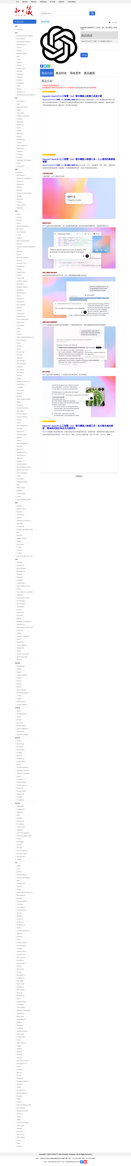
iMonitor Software (22, 53)
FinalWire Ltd (20, 758)
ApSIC (18, 880)
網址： (46, 1161)
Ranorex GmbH (21, 791)
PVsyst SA (20, 788)
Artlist (18, 104)
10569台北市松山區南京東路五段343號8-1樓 (53, 1158)
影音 (16, 98)
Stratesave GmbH (22, 853)
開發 (16, 211)
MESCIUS (20, 393)
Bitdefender (20, 806)
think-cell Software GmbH (24, 1105)
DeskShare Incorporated (24, 178)
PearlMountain (21, 139)
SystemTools (20, 731)
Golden (19, 343)
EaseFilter (19, 818)
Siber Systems (21, 701)
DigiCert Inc (20, 812)
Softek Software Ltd (22, 443)
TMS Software (21, 1108)
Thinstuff (19, 547)
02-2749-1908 (90, 1158)
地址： (38, 1158)
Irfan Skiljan (20, 981)
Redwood (19, 190)
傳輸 (16, 169)
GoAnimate (20, 122)
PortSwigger (20, 842)
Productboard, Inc (22, 1063)
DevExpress (20, 290)
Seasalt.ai (19, 1096)
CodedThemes (21, 272)
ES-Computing (21, 305)
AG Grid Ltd (20, 229)
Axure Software (21, 232)
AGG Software (21, 39)
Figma (18, 331)
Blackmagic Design (22, 107)
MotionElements (21, 1019)
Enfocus (19, 589)
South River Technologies (24, 193)
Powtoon (19, 136)
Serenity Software (22, 464)
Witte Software (21, 1137)
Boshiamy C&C (21, 571)
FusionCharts (20, 322)
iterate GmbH (20, 984)
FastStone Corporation (23, 116)
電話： (70, 1158)
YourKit (19, 496)
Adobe (18, 866)
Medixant (19, 396)
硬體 (16, 26)
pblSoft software (21, 726)
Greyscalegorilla (21, 945)
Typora (19, 476)
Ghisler (19, 717)
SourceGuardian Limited (24, 467)
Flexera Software (21, 340)
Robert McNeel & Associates (25, 627)
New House (20, 133)
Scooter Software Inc (23, 728)
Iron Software (20, 372)
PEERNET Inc (21, 624)
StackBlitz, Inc (21, 461)
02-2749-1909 (77, 1158)
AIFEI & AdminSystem (23, 241)
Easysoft (19, 307)
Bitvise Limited (21, 509)
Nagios (19, 59)
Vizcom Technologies (23, 1122)
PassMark (19, 29)
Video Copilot (20, 1125)
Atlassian (19, 244)
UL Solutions (20, 800)
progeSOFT (20, 615)
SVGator (19, 142)
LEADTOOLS (20, 384)
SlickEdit (19, 437)
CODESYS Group (22, 281)
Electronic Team (21, 316)
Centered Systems (22, 675)
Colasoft (19, 275)
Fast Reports (20, 325)
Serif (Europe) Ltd (22, 1093)
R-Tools (19, 696)
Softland (19, 633)
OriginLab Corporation (23, 773)
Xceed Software (21, 493)
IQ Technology (21, 601)
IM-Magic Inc (20, 987)
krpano (19, 998)
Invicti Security (21, 827)
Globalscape (20, 184)
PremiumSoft (20, 526)
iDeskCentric (20, 969)
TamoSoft (19, 80)
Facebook (81, 1162)
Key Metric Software (22, 767)
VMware (19, 1117)
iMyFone (19, 966)
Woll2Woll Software (22, 482)
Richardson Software (23, 1081)
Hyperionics (20, 125)
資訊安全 (17, 803)
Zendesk (19, 1146)
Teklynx (19, 1099)
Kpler (18, 56)
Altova (18, 214)
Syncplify (19, 196)
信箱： (64, 1161)
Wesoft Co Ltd (21, 92)
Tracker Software (21, 645)
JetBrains (19, 375)
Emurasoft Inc (21, 302)
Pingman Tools (21, 68)
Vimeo (18, 163)
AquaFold (19, 238)
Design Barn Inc (21, 925)
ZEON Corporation (22, 657)
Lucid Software (21, 1007)
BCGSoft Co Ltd (21, 263)
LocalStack (20, 387)
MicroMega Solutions (23, 770)
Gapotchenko (20, 821)
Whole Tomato (21, 488)
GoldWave (20, 119)
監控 (16, 32)
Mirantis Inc (20, 405)
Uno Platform (20, 479)
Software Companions (23, 636)
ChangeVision (21, 266)
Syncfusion (20, 458)
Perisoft (19, 776)
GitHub (19, 349)
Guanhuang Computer (23, 598)
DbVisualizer (20, 284)
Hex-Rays (19, 355)
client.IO (19, 913)
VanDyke (19, 553)
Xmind (18, 1140)
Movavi (19, 128)
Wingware (19, 490)
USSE (18, 86)
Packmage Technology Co (24, 621)
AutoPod (19, 872)
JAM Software (21, 990)
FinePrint (19, 937)
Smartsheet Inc (21, 1090)
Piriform (19, 839)
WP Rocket (20, 1131)
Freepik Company (22, 942)
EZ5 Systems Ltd (22, 44)
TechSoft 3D (20, 648)
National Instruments (22, 408)
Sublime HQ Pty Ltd (22, 470)
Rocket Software (21, 538)
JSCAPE (19, 187)
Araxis (18, 711)
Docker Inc (20, 919)
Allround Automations (23, 226)
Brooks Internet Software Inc (25, 892)
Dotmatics (19, 916)
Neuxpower (20, 1025)
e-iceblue (19, 310)
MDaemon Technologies (23, 1010)
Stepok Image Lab (22, 145)
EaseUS (19, 678)
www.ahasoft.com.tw (54, 1161)
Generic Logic (21, 352)
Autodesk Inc (20, 565)
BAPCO (19, 741)
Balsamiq (19, 898)
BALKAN (19, 260)
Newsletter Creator (22, 1031)
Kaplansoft (20, 830)
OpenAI (19, 1046)
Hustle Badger (21, 963)
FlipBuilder (20, 595)
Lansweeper (20, 1004)
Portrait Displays (21, 782)
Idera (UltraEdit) (21, 364)
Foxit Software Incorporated (25, 592)
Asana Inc (19, 886)
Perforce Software (22, 414)
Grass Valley (20, 113)
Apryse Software (21, 568)
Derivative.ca (20, 299)
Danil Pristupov (21, 293)
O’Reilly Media (21, 1037)
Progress (19, 62)
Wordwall (19, 1128)
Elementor (20, 934)
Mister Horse (20, 1016)
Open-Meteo (20, 411)
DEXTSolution (21, 175)
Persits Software (21, 205)
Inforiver (19, 972)
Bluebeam (19, 574)
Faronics (19, 47)
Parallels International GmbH (25, 529)
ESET (18, 815)
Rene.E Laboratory (22, 850)
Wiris (18, 485)
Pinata (18, 423)
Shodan (19, 1087)
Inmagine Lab (21, 978)
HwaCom (19, 50)
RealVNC (19, 535)
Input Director (20, 515)
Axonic (19, 869)
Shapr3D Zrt (20, 642)
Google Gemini (21, 954)
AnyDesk (19, 506)
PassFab (19, 845)
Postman (19, 420)
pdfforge (19, 618)
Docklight (19, 753)
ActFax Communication (23, 877)
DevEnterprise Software (23, 42)
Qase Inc (19, 1072)
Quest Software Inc (22, 426)
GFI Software (20, 824)
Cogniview (20, 580)
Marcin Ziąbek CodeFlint (24, 399)
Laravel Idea (20, 390)
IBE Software (20, 369)
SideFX (19, 639)
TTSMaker (20, 154)
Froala (18, 328)
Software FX (20, 431)
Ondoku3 (19, 1049)
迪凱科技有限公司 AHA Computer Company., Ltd (23, 11)
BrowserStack (21, 750)
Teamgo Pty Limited (22, 1111)
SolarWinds (20, 74)
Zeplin (18, 1143)
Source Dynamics (22, 434)
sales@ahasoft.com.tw (83, 88)
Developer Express (22, 287)
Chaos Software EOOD (23, 586)
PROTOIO (20, 1055)
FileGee (19, 687)
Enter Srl (19, 681)
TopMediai (20, 157)
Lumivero (19, 609)
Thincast (19, 550)
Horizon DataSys (21, 690)
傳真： (84, 1158)
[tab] (47, 73)
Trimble (19, 651)
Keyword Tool (20, 996)
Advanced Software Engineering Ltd (26, 247)
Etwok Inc (19, 756)
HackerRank (20, 960)
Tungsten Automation (23, 654)
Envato (19, 928)
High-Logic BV (21, 957)
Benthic (19, 254)
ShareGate (20, 199)
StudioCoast (20, 148)
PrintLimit (19, 1052)
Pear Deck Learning (22, 1060)
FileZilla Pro (20, 181)
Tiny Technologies (22, 473)
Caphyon (19, 269)
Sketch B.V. (20, 449)
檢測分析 (17, 738)
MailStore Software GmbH (24, 836)
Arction (19, 223)
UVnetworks (20, 83)
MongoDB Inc (21, 1013)
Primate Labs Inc (21, 785)
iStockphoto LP (21, 975)
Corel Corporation (22, 901)
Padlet (18, 1066)
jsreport (19, 378)
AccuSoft (19, 220)
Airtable (19, 889)
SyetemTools (20, 794)
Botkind (19, 672)
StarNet (19, 541)
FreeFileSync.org (22, 714)
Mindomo (19, 1022)
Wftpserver (20, 208)
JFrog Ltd (19, 993)
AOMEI (19, 669)
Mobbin (19, 402)
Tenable (19, 859)
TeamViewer (20, 544)
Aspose (19, 217)
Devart (18, 296)
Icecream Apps (21, 604)
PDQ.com (19, 1058)
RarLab (19, 1075)
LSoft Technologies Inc (23, 833)
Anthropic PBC (21, 883)
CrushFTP (20, 172)
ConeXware (20, 904)
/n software (20, 1028)
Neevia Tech (20, 612)
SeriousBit (20, 77)
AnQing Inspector (22, 875)
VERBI (19, 1120)
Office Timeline (21, 1043)
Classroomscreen (22, 910)
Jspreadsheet (20, 607)
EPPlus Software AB (22, 319)
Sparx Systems (21, 455)
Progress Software (22, 417)
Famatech (19, 512)
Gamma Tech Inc (21, 951)
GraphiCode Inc (21, 761)
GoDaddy (19, 948)
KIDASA (19, 720)
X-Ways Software (22, 704)
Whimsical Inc (21, 1134)
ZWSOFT (19, 660)
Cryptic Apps (20, 278)
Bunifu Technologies (22, 257)
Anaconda (19, 251)
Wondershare (20, 166)
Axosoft (19, 235)
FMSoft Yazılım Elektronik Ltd (25, 337)
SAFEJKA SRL (21, 856)
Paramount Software (22, 693)
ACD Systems (21, 101)
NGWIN (19, 131)
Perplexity (19, 1069)
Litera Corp (20, 723)
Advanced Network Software (25, 36)
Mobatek (19, 518)
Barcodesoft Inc (21, 895)
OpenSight (20, 523)
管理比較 (17, 708)
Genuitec (19, 346)
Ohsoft (18, 1040)
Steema (19, 440)
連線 (16, 503)
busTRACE (20, 747)
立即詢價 (84, 55)
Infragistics (20, 367)
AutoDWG (19, 562)
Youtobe (85, 1162)
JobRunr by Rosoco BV (23, 381)
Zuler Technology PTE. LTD (24, 556)
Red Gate (19, 71)
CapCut (19, 110)
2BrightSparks (21, 666)
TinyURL (19, 1102)
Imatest (19, 764)
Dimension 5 (20, 922)
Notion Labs (20, 1034)
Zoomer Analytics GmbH (24, 499)
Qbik (18, 532)
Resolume (19, 1084)
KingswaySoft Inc (22, 1001)
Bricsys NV (20, 577)
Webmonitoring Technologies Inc (26, 95)
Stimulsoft (19, 446)
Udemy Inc (20, 1114)
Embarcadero (20, 313)
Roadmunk (20, 1078)
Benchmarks (20, 744)
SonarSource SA (21, 452)
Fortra (18, 939)
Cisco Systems (21, 907)
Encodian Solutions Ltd (23, 931)
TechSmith (20, 151)
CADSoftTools (21, 583)
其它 (16, 863)
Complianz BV (21, 809)
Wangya (19, 89)
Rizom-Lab (20, 630)
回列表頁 (79, 476)
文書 (16, 559)
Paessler (19, 65)
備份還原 (17, 663)
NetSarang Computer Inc (24, 520)
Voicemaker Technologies (24, 160)
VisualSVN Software (22, 734)
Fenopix (19, 334)
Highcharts (20, 358)
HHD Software (21, 361)
